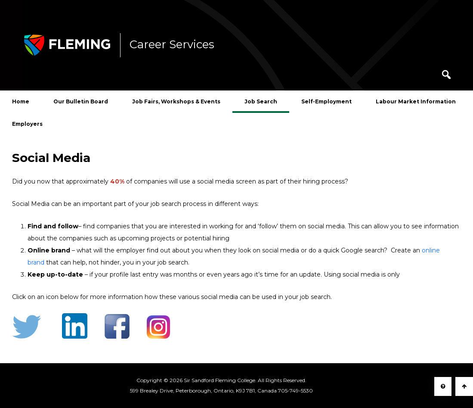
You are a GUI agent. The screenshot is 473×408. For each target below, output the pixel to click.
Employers (27, 124)
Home (20, 101)
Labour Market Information (416, 101)
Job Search (260, 101)
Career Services (172, 44)
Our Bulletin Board (80, 101)
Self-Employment (326, 101)
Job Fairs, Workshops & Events (176, 101)
